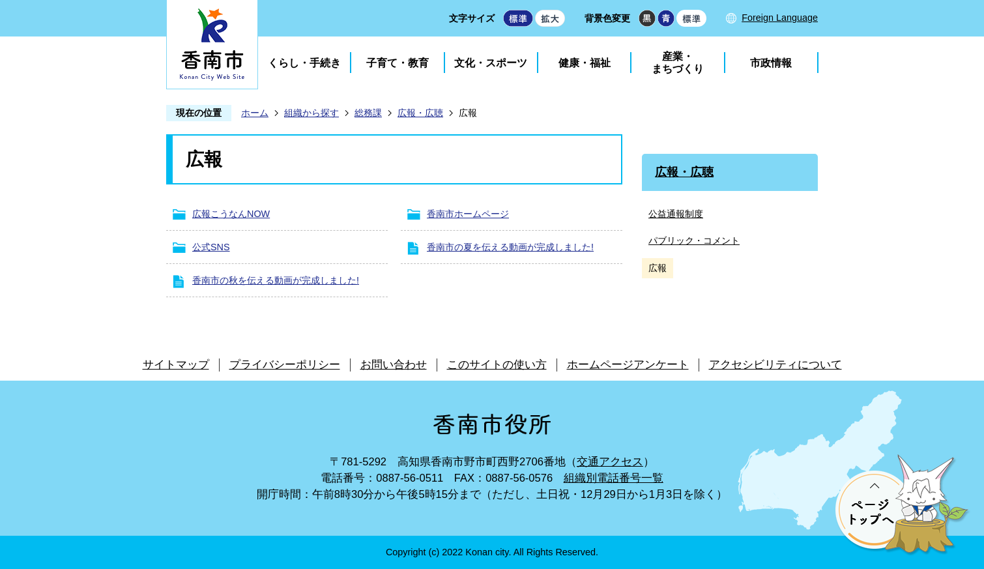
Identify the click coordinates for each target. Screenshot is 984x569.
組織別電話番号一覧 (613, 478)
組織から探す (311, 113)
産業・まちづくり (678, 62)
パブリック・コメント (694, 240)
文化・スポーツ (490, 62)
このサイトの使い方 (497, 364)
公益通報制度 (675, 214)
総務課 (368, 113)
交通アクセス (610, 462)
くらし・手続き (304, 62)
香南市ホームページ (468, 214)
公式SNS (211, 247)
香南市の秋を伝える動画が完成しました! (275, 280)
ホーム (254, 113)
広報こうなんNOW (231, 214)
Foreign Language (780, 17)
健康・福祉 (584, 62)
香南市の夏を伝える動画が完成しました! (510, 247)
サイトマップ (176, 364)
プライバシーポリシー (284, 364)
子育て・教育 (397, 62)
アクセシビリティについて (775, 364)
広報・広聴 (420, 113)
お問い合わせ (393, 364)
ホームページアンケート (628, 364)
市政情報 (771, 62)
